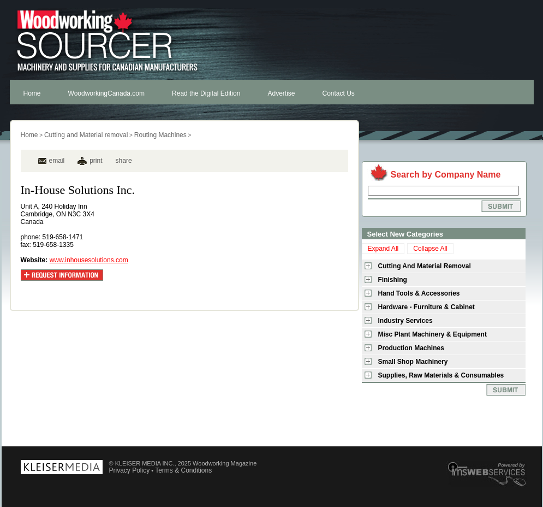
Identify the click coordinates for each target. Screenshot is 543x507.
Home (32, 93)
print (95, 160)
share (124, 160)
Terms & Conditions (183, 470)
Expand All (383, 248)
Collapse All (430, 248)
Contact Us (339, 93)
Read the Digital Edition (206, 93)
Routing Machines (160, 135)
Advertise (281, 93)
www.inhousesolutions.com (89, 260)
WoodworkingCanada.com (106, 93)
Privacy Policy (129, 470)
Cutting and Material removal (86, 135)
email (51, 160)
